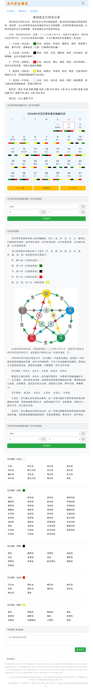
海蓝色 (70, 553)
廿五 (13, 152)
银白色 (50, 478)
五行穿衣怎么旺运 (40, 667)
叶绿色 (11, 530)
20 (35, 161)
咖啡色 (30, 616)
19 (24, 161)
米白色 (50, 470)
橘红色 (50, 588)
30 (68, 173)
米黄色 (11, 620)
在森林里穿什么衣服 (34, 664)
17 (80, 148)
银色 (69, 478)
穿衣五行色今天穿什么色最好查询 (52, 664)
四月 (80, 152)
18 (12, 161)
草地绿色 (71, 501)
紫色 (29, 593)
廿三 (69, 140)
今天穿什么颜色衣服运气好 (30, 670)
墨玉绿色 (71, 518)
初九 (13, 176)
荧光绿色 (51, 534)
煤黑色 (70, 557)
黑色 (10, 553)
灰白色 (11, 470)
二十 (35, 140)
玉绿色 (11, 534)
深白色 (11, 478)
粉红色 (70, 584)
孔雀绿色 (71, 514)
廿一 (46, 140)
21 (46, 161)
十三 (57, 176)
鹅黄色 (50, 612)
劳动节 (57, 127)
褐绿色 (30, 510)
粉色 (10, 588)
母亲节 (80, 140)
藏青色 (11, 501)
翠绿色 (30, 505)
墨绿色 (50, 518)
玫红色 (70, 588)
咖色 (49, 616)
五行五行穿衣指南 (76, 670)
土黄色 (50, 620)
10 (80, 136)
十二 (46, 176)
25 (12, 173)
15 (57, 148)
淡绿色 (50, 505)
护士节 (24, 152)
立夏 (24, 140)
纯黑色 (50, 553)
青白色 (50, 474)
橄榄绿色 (71, 510)
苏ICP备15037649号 (46, 683)
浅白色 (30, 474)
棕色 (69, 620)
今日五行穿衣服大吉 (45, 670)
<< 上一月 (20, 188)
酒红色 (30, 588)
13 (35, 148)
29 (57, 173)
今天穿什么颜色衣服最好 (67, 667)
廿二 (57, 140)
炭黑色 (30, 561)
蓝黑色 (30, 557)
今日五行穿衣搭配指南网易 (24, 673)
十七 (80, 127)
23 (68, 161)
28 (46, 173)
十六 (69, 127)
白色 (10, 466)
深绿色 (30, 526)
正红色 (11, 584)
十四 (69, 176)
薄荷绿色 (71, 497)
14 (46, 148)
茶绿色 (30, 501)
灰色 (10, 557)
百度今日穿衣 (22, 664)
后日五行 (34, 11)
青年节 (12, 140)
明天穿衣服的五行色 (11, 664)
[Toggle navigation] (83, 3)
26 (24, 173)
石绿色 (30, 530)
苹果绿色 (51, 522)
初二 (13, 164)
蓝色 (49, 557)
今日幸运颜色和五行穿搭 (26, 667)
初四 (35, 164)
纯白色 (30, 466)
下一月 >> (73, 188)
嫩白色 (11, 474)
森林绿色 (71, 526)
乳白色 (70, 474)
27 (35, 173)
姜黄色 (11, 616)
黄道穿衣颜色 (67, 664)
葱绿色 (11, 505)
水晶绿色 (51, 526)
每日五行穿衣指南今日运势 (61, 670)
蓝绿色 (11, 518)
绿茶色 (30, 518)
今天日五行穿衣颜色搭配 (13, 670)
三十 (69, 152)
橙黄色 (30, 612)
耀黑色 (70, 561)
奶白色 (70, 470)
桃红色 (11, 593)
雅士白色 (31, 478)
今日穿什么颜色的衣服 (55, 673)
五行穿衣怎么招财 (52, 667)
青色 (10, 526)
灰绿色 (30, 514)
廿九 (57, 152)
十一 (35, 176)
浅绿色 (11, 522)
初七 (69, 164)
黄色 (10, 612)
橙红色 (50, 584)
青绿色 (30, 522)
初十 (24, 176)
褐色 (69, 612)
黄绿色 (50, 510)
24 (80, 161)
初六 (57, 164)
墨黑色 (11, 561)
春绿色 (50, 501)
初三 (24, 164)
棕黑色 (11, 565)
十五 (80, 176)
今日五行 (11, 11)
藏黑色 (30, 553)
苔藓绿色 (71, 530)
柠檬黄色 (31, 620)
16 (68, 148)
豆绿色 (11, 514)
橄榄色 (11, 510)
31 (80, 173)
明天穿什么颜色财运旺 (40, 673)
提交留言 (80, 649)
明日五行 (22, 11)
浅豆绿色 (71, 522)
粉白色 (50, 466)
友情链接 (11, 659)
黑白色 (70, 466)
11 (12, 148)
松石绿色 (51, 530)
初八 (80, 164)
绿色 (10, 497)
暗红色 (30, 584)
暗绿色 (30, 497)
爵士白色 (31, 470)
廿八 (46, 152)
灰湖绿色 (71, 505)
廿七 (35, 152)
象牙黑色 (51, 561)
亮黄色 (70, 616)
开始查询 (46, 218)
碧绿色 (50, 497)
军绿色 (50, 514)
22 (57, 161)
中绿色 (30, 534)
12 (24, 148)
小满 (46, 164)
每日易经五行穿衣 (81, 667)
